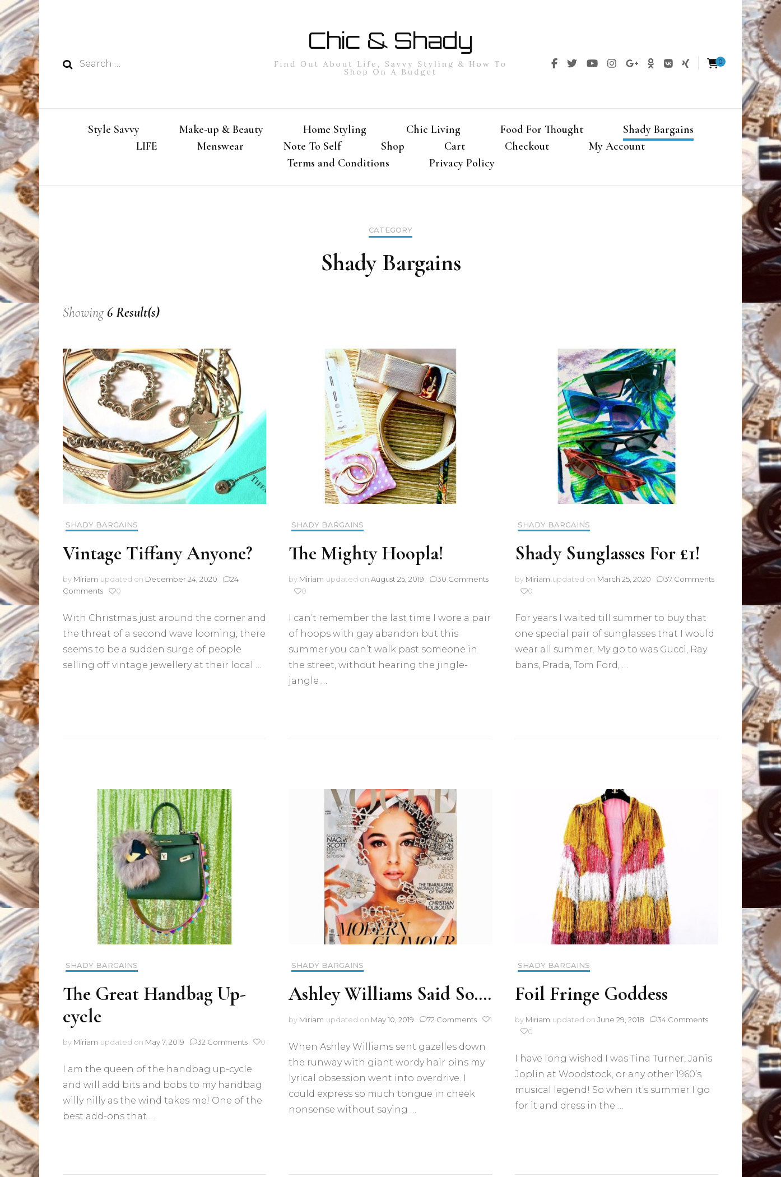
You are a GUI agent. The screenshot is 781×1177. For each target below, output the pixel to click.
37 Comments (689, 584)
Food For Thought (541, 129)
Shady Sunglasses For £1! (607, 558)
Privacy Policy (462, 166)
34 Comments (682, 1024)
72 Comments (452, 1024)
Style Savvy (114, 129)
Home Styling (334, 129)
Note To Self (312, 148)
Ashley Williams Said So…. (390, 999)
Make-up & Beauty (221, 129)
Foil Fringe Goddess (591, 999)
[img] (554, 63)
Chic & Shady (390, 40)
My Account (617, 148)
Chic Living (433, 129)
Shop (393, 148)
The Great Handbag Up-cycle (154, 1010)
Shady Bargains (658, 129)
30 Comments (463, 584)
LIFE (146, 148)
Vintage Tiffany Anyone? (157, 558)
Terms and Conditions (338, 166)
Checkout (527, 148)
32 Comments (222, 1046)
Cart (454, 148)
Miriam (85, 584)
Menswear (220, 148)
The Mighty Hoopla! (366, 558)
